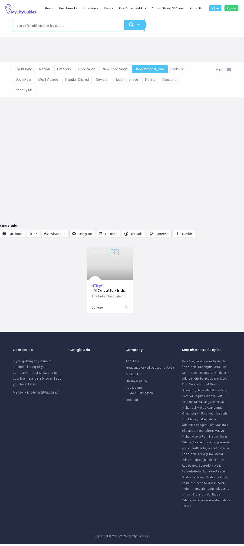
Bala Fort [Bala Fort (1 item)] (188, 363)
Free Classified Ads (163, 8)
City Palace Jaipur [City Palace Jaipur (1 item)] (206, 381)
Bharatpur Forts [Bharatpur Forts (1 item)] (209, 369)
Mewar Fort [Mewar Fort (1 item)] (200, 439)
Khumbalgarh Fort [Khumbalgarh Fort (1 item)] (194, 416)
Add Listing (133, 389)
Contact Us (133, 376)
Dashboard (98, 8)
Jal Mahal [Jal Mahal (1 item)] (198, 410)
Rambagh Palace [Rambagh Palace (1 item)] (204, 462)
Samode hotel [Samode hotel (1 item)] (191, 473)
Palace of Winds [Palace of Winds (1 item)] (204, 445)
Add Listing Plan (141, 395)
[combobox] (68, 25)
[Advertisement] (94, 430)
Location (120, 8)
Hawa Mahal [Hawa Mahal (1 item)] (205, 392)
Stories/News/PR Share (198, 8)
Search (138, 25)
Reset (54, 42)
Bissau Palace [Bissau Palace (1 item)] (199, 375)
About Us (226, 8)
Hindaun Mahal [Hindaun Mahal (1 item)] (192, 404)
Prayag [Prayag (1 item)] (203, 456)
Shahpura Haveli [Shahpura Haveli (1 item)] (193, 479)
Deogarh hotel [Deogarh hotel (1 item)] (199, 387)
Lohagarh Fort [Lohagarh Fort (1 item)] (204, 427)
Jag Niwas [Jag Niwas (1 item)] (211, 404)
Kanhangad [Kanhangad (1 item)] (215, 410)
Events (139, 8)
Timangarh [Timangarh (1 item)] (197, 491)
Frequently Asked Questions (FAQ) (149, 370)
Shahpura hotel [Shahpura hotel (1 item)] (216, 479)
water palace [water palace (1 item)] (202, 503)
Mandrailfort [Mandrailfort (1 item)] (204, 433)
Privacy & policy (136, 383)
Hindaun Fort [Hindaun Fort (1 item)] (213, 398)
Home (80, 8)
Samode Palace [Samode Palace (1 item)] (214, 473)
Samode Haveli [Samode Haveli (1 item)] (209, 468)
